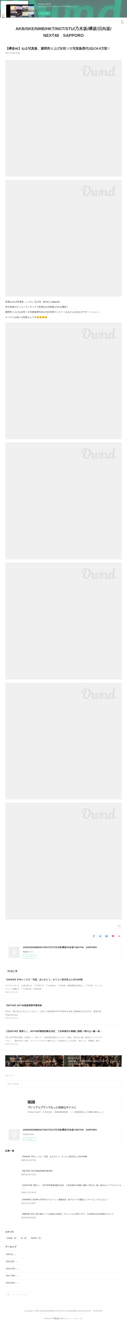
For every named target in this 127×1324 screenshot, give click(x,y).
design (11, 1238)
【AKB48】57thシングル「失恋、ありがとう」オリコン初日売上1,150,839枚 (44, 979)
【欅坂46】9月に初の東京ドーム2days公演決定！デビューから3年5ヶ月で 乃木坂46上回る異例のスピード (67, 1214)
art (24, 1238)
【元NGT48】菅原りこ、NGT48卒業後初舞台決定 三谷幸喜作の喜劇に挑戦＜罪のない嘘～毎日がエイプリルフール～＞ (66, 1031)
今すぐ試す (44, 13)
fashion (36, 1238)
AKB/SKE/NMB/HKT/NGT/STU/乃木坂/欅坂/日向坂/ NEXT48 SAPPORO (63, 32)
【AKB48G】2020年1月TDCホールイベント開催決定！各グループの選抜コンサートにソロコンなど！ (65, 1199)
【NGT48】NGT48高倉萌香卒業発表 (23, 1005)
